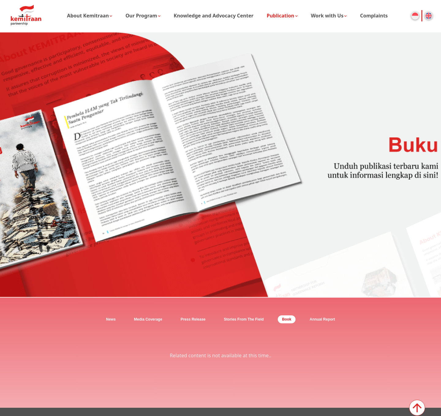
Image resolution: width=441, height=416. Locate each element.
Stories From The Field (244, 319)
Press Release (193, 319)
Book (286, 319)
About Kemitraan (88, 15)
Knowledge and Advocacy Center (214, 15)
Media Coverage (148, 319)
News (110, 319)
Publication (280, 15)
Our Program (141, 15)
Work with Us (327, 15)
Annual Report (322, 319)
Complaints (374, 15)
